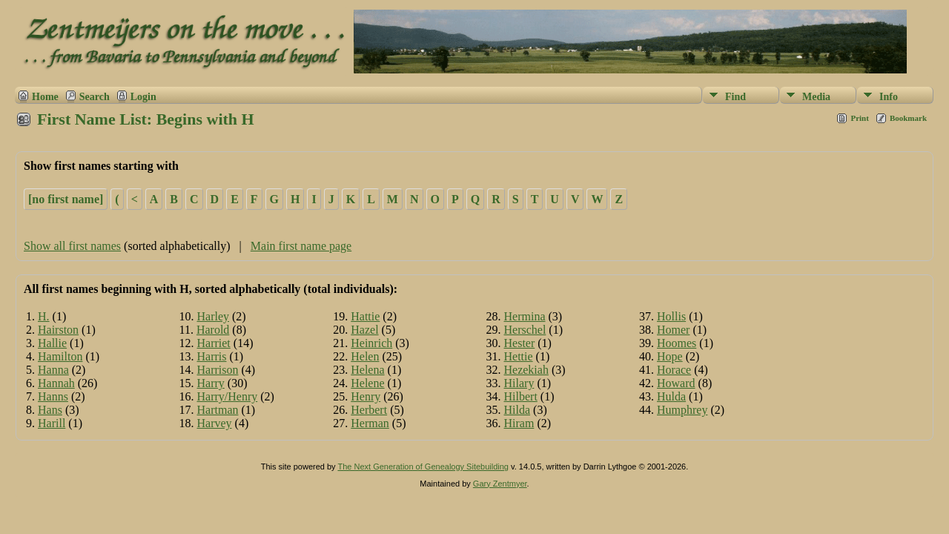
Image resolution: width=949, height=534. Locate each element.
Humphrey (682, 409)
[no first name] (65, 199)
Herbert (369, 409)
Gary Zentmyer (500, 483)
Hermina (525, 316)
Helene (367, 383)
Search (94, 96)
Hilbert (521, 396)
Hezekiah (526, 369)
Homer (673, 329)
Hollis (671, 316)
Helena (367, 369)
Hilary (519, 383)
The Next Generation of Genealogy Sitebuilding (423, 466)
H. (44, 316)
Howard (676, 383)
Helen (365, 356)
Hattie (365, 316)
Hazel (364, 329)
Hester (519, 343)
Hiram (519, 423)
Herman (370, 423)
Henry (365, 396)
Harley (213, 316)
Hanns (53, 396)
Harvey (214, 423)
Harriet (214, 343)
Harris (212, 356)
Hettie (518, 356)
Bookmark (908, 117)
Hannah (56, 383)
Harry (211, 383)
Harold (212, 329)
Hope (670, 356)
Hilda (517, 409)
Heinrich (371, 343)
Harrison (218, 369)
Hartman (218, 409)
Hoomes (676, 343)
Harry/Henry (227, 396)
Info (888, 96)
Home (45, 96)
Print (859, 117)
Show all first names (72, 246)
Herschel (525, 329)
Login (143, 96)
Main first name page (301, 246)
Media (816, 96)
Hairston (58, 329)
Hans (50, 409)
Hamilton (60, 356)
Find (735, 96)
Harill (51, 423)
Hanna (53, 369)
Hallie (52, 343)
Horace (674, 369)
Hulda (671, 396)
